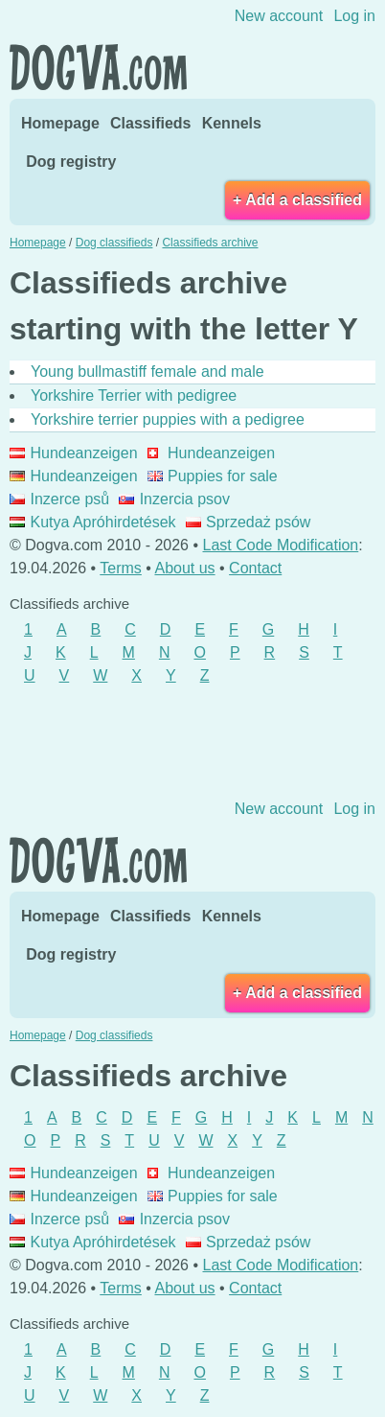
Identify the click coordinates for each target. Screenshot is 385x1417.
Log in (354, 16)
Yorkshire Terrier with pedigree (134, 395)
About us (184, 568)
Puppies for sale (212, 476)
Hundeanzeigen (74, 453)
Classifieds (150, 123)
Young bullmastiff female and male (147, 371)
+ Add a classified (297, 200)
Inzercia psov (174, 499)
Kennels (231, 123)
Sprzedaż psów (248, 522)
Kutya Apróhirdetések (93, 522)
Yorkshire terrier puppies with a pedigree (168, 419)
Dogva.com (98, 67)
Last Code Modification (281, 545)
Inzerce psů (59, 499)
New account (279, 16)
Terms (121, 568)
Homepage (60, 123)
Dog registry (71, 161)
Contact (255, 568)
